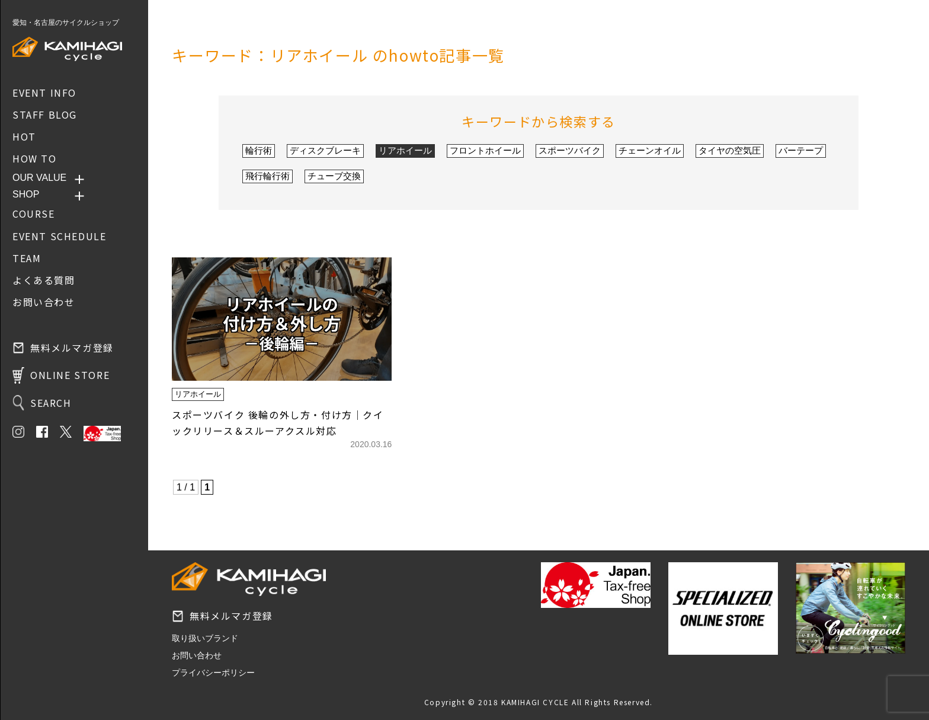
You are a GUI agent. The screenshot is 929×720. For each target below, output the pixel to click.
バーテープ (801, 150)
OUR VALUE (39, 178)
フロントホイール (485, 150)
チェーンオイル (650, 150)
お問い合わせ (197, 655)
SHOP (25, 194)
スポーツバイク (570, 150)
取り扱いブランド (205, 638)
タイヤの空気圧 (730, 150)
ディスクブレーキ (325, 150)
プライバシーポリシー (213, 672)
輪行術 (258, 150)
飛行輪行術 (267, 176)
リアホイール (405, 150)
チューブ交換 (334, 176)
